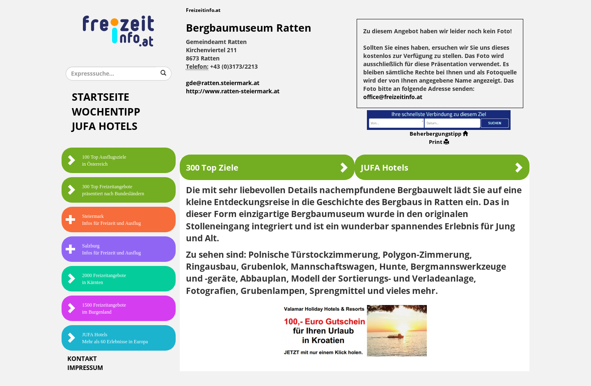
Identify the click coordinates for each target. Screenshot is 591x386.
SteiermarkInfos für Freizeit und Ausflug (103, 219)
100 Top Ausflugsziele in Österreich (96, 160)
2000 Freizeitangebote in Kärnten (96, 279)
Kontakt (82, 359)
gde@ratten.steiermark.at (222, 83)
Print (439, 142)
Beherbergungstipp (439, 134)
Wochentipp (106, 112)
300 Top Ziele (267, 167)
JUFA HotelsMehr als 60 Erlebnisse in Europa (107, 338)
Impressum (85, 368)
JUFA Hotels (104, 126)
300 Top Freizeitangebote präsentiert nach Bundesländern (105, 190)
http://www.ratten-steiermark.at (232, 91)
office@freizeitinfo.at (392, 97)
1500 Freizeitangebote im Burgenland (96, 308)
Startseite (100, 97)
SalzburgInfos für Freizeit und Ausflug (103, 249)
